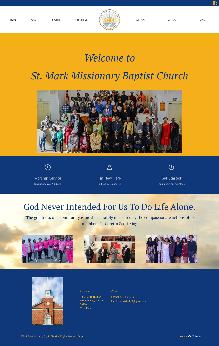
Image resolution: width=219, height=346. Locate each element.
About (34, 19)
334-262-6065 (127, 296)
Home (13, 19)
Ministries (81, 19)
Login (80, 336)
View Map (85, 308)
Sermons (141, 19)
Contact (173, 19)
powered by (190, 336)
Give (202, 19)
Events (56, 19)
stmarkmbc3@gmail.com (133, 301)
